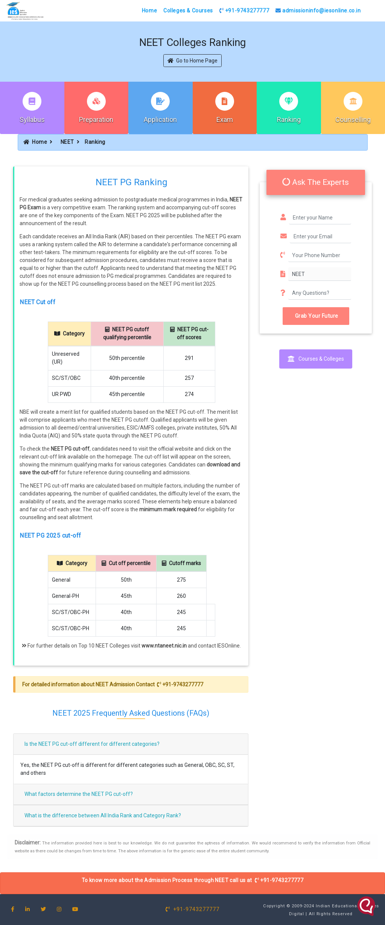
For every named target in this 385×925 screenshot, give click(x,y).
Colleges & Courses (188, 11)
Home (149, 11)
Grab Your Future (316, 316)
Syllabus (32, 119)
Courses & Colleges (316, 359)
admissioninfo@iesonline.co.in (318, 11)
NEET (67, 142)
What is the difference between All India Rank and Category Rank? (102, 815)
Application (160, 119)
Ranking (289, 119)
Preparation (96, 119)
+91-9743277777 (244, 11)
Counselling (353, 119)
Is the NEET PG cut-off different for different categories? (92, 744)
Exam (224, 119)
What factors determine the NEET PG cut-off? (78, 794)
